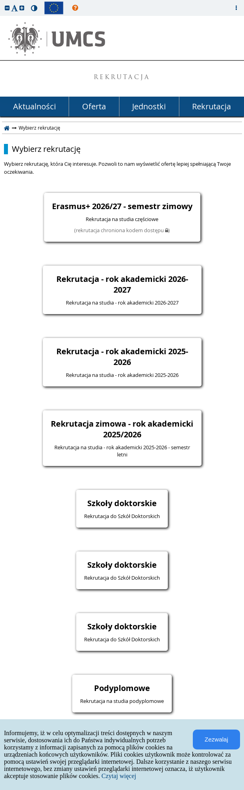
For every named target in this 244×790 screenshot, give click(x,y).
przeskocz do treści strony (2, 2)
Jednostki (149, 106)
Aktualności (34, 106)
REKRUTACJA (122, 78)
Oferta (94, 106)
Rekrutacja (211, 106)
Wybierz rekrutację (46, 149)
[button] (7, 8)
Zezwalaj (216, 739)
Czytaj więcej (119, 776)
